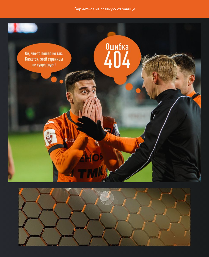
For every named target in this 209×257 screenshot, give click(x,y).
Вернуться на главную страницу (104, 9)
